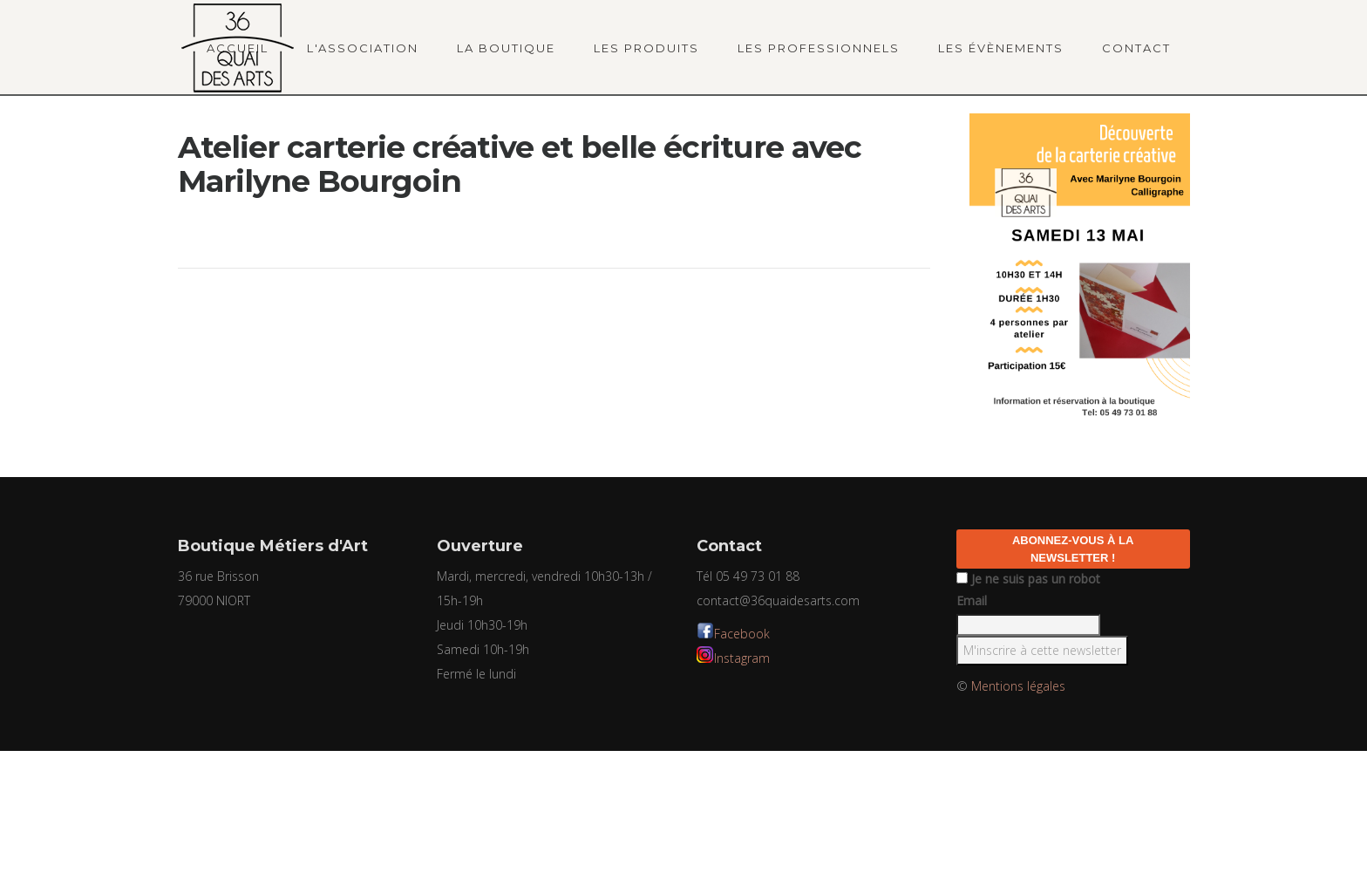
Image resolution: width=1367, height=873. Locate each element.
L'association (362, 48)
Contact (1136, 48)
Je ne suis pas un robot (1028, 578)
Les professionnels (819, 48)
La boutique (506, 48)
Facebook (742, 633)
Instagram (742, 658)
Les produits (646, 48)
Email (971, 600)
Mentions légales (1018, 686)
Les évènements (1001, 48)
